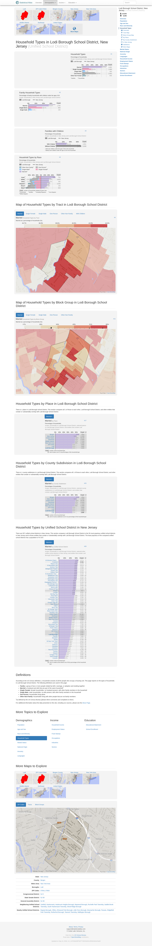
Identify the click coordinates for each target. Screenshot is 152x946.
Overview (38, 2)
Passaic (103, 910)
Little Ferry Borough (79, 910)
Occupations (56, 738)
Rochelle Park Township (96, 904)
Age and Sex (21, 729)
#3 (85, 131)
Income (62, 2)
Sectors (54, 747)
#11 (114, 319)
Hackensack (51, 904)
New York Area (45, 884)
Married (19, 213)
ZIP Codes (20, 804)
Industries (55, 742)
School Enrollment (92, 729)
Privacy (80, 927)
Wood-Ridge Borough (74, 906)
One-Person (54, 213)
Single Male (42, 213)
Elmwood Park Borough (65, 910)
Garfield (43, 904)
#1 (111, 54)
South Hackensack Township (57, 906)
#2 (60, 92)
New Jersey (44, 877)
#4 (60, 157)
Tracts (30, 804)
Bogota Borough (46, 910)
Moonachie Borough (93, 910)
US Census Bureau (80, 935)
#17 (85, 420)
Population (20, 725)
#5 (115, 217)
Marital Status (21, 742)
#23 (85, 483)
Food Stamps (56, 734)
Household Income (58, 725)
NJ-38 (42, 897)
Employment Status (58, 729)
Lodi (42, 887)
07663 (47, 890)
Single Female (30, 213)
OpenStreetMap (76, 937)
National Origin (22, 747)
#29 (85, 546)
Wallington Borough (84, 912)
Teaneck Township (71, 912)
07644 (43, 890)
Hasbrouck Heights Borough (64, 904)
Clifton (54, 910)
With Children (80, 213)
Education (72, 2)
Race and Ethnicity (23, 734)
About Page (86, 703)
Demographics (50, 2)
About (71, 927)
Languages (21, 756)
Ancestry (20, 751)
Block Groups (39, 804)
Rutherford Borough (57, 912)
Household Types (23, 738)
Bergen (43, 880)
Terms (75, 927)
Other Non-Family (67, 213)
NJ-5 (42, 894)
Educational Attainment (93, 725)
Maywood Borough (81, 904)
